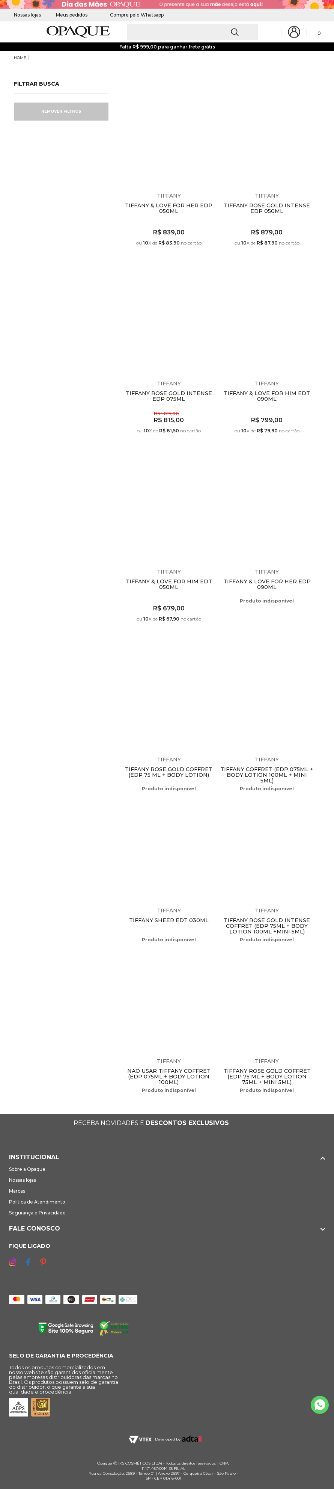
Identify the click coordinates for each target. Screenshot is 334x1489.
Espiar (211, 91)
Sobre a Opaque (27, 1169)
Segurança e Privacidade (37, 1213)
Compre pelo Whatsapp (133, 15)
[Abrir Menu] (18, 32)
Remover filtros (61, 111)
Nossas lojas (27, 15)
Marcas (17, 1191)
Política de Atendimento (37, 1202)
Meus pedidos (71, 15)
